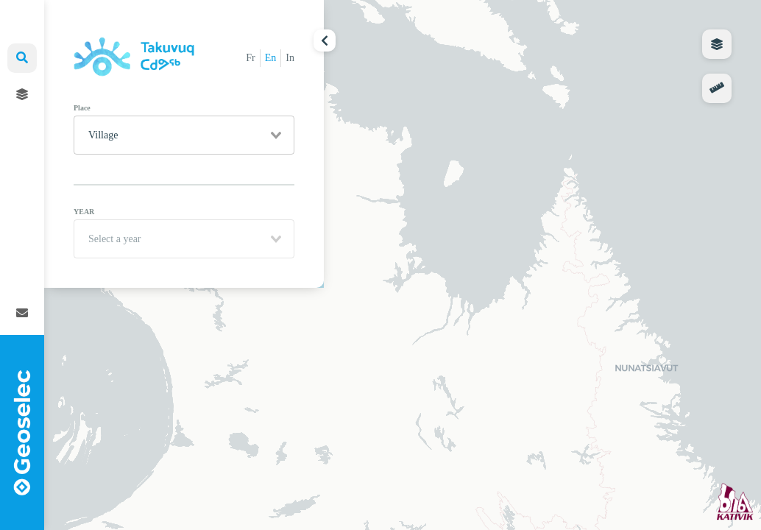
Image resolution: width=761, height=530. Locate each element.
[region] (402, 265)
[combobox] (184, 135)
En (271, 57)
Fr (250, 57)
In (290, 57)
